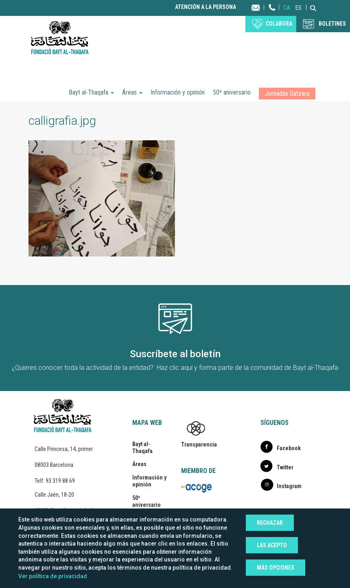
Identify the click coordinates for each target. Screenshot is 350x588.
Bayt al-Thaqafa (91, 92)
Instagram (289, 486)
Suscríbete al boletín (175, 354)
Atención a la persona (205, 7)
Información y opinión (178, 92)
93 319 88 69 (60, 480)
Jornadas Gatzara (287, 93)
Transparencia (199, 444)
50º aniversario (232, 92)
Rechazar (270, 522)
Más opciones (275, 567)
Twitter (285, 467)
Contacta (263, 7)
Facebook (289, 448)
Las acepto (272, 545)
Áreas (132, 92)
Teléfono (272, 15)
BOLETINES (332, 23)
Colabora (279, 23)
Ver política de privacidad (52, 576)
